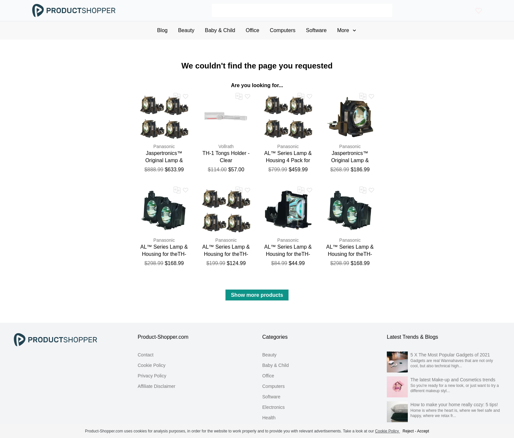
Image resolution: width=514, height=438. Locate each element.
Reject (408, 431)
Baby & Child (275, 365)
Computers (273, 386)
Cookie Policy (152, 365)
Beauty (269, 354)
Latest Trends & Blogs (412, 337)
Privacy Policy (152, 375)
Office (268, 375)
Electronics (273, 407)
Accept (423, 431)
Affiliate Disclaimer (156, 386)
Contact (145, 354)
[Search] (302, 10)
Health (268, 417)
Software (271, 396)
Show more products (257, 295)
